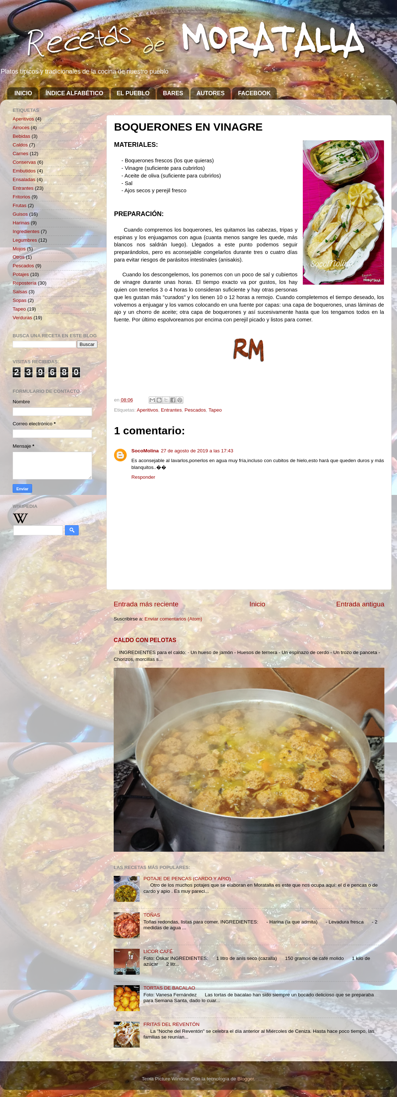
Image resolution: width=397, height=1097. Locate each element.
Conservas (24, 162)
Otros (19, 257)
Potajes (21, 274)
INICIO (23, 93)
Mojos (19, 248)
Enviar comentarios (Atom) (173, 619)
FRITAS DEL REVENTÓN (171, 1024)
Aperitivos (147, 410)
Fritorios (21, 196)
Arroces (21, 127)
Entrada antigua (360, 604)
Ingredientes (26, 231)
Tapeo (215, 410)
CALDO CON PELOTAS (145, 640)
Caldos (20, 145)
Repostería (24, 283)
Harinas (21, 222)
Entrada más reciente (146, 604)
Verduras (22, 317)
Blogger (245, 1078)
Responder (143, 477)
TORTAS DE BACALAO (169, 988)
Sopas (19, 300)
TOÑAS (151, 915)
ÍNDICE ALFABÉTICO (74, 93)
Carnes (21, 153)
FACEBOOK (254, 93)
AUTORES (210, 93)
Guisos (20, 214)
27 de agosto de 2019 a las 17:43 (197, 450)
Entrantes (171, 410)
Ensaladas (24, 179)
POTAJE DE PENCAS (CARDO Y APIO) (187, 878)
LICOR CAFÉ (158, 951)
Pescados (195, 410)
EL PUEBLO (133, 93)
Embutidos (24, 171)
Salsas (20, 291)
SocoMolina (145, 450)
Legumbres (25, 240)
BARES (173, 93)
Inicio (257, 604)
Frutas (19, 205)
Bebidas (21, 136)
